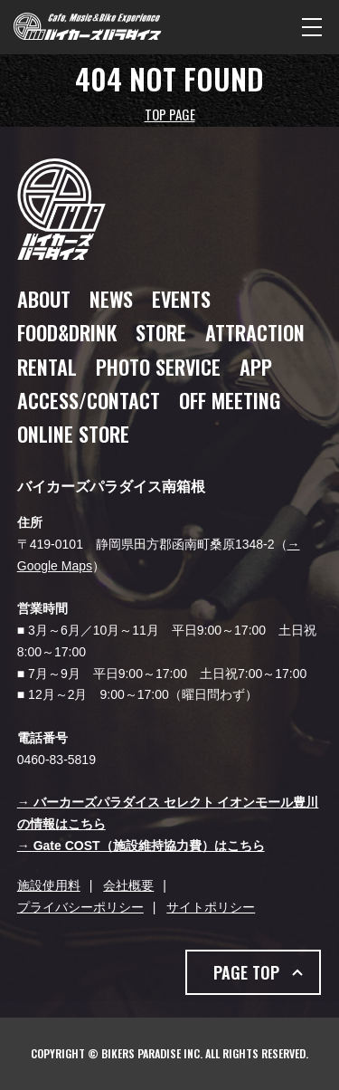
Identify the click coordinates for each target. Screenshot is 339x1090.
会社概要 (128, 885)
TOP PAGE (170, 114)
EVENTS (181, 298)
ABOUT (44, 298)
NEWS (111, 298)
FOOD (67, 332)
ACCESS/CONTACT (88, 400)
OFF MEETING (229, 400)
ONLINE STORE (73, 433)
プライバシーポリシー (80, 907)
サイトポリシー (210, 907)
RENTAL (47, 366)
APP (256, 366)
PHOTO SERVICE (158, 366)
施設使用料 (48, 885)
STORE (161, 332)
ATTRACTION (255, 332)
